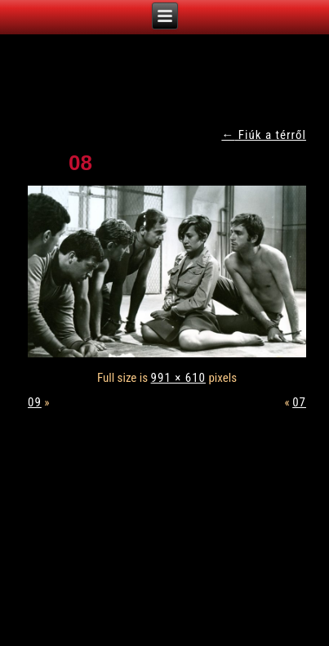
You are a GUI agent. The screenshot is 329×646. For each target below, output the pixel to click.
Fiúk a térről (263, 135)
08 (80, 162)
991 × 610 (178, 377)
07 (299, 402)
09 (35, 402)
